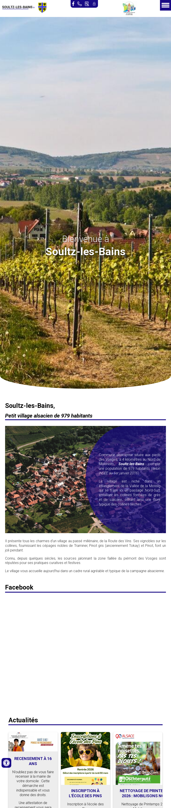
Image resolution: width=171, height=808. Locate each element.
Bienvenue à (85, 239)
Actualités (23, 720)
